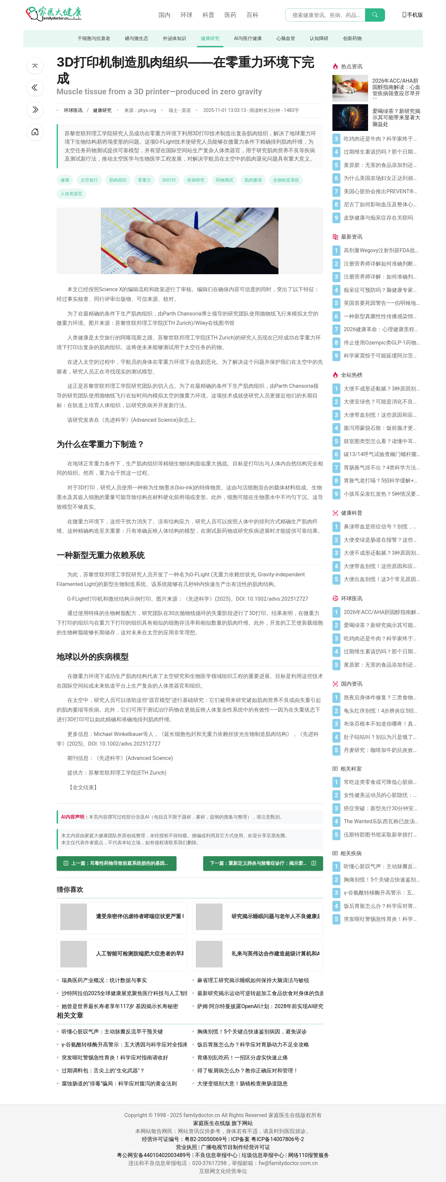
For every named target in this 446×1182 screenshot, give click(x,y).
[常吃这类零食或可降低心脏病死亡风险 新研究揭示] (382, 782)
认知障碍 (319, 38)
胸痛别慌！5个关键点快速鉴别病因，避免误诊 (252, 1031)
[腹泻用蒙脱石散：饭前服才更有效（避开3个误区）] (382, 428)
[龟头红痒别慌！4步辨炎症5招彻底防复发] (382, 711)
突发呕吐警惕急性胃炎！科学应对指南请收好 (115, 1057)
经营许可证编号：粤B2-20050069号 (184, 1139)
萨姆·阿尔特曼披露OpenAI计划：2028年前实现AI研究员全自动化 (273, 1006)
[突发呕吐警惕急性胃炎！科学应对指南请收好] (382, 919)
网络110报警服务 (308, 1155)
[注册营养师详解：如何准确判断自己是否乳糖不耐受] (382, 277)
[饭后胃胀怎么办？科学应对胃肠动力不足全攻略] (382, 906)
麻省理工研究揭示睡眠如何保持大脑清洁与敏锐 (253, 980)
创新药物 (352, 38)
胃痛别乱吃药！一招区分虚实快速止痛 (242, 1057)
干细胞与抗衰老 (94, 38)
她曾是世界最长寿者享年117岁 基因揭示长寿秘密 (120, 1006)
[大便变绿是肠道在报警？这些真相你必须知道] (382, 540)
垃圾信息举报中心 (262, 1155)
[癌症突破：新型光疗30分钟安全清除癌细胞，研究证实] (382, 809)
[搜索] (375, 15)
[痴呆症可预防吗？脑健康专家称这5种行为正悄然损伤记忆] (382, 290)
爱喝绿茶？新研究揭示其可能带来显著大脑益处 (396, 117)
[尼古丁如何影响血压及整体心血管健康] (382, 205)
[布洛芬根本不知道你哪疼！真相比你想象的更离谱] (382, 724)
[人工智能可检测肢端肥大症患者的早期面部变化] (75, 955)
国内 (165, 14)
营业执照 (186, 1147)
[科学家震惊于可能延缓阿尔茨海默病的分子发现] (382, 356)
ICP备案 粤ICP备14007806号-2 (267, 1139)
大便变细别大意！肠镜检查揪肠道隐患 (242, 1083)
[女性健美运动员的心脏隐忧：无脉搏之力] (382, 795)
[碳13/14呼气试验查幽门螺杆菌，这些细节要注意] (382, 454)
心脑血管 (285, 38)
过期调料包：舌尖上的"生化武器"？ (103, 1070)
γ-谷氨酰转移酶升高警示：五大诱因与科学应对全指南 (125, 1044)
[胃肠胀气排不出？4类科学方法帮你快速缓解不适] (382, 468)
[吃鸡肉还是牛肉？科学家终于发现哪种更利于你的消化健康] (382, 139)
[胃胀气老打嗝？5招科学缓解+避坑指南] (382, 481)
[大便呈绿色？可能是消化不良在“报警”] (382, 402)
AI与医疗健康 (248, 38)
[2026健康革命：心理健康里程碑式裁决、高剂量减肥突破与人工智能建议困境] (382, 329)
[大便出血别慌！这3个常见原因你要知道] (382, 579)
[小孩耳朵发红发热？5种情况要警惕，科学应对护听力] (382, 494)
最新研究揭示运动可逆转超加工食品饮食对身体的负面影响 (266, 993)
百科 (252, 14)
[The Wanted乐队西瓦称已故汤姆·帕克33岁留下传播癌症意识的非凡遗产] (382, 822)
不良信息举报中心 (216, 1155)
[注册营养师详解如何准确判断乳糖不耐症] (382, 264)
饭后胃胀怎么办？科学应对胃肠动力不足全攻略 (253, 1044)
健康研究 (210, 38)
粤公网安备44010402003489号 (154, 1155)
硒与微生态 (136, 38)
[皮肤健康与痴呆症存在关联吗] (382, 218)
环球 (187, 14)
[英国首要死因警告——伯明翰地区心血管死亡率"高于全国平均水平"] (382, 303)
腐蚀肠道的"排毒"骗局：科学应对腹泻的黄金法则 (119, 1083)
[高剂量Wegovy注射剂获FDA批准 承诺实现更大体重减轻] (382, 251)
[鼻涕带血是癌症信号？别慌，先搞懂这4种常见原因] (382, 527)
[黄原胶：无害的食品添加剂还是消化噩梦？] (382, 165)
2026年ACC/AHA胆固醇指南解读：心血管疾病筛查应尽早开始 (396, 88)
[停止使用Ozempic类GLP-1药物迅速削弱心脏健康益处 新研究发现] (382, 343)
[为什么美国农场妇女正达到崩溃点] (382, 178)
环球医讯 (73, 110)
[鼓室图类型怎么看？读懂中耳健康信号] (382, 441)
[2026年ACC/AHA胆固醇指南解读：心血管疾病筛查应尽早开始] (352, 88)
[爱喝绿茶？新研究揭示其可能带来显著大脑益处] (352, 117)
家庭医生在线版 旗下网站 (223, 1123)
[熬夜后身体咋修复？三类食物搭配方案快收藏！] (382, 698)
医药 (230, 14)
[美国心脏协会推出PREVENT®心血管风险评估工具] (382, 192)
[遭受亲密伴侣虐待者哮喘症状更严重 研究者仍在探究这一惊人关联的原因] (75, 917)
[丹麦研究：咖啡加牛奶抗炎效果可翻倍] (382, 750)
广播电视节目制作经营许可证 (235, 1147)
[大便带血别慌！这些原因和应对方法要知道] (382, 415)
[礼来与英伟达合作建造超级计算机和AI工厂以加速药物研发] (211, 955)
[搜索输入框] (335, 15)
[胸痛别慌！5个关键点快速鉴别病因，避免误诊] (382, 880)
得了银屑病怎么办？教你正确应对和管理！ (247, 1070)
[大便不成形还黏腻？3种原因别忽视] (382, 389)
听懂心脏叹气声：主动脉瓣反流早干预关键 (112, 1031)
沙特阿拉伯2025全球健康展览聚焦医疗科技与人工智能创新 (132, 993)
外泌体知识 (174, 38)
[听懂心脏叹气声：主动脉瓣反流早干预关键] (382, 867)
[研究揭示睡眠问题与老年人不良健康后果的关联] (211, 917)
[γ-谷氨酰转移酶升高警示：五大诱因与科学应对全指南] (382, 893)
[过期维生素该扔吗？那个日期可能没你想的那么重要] (382, 152)
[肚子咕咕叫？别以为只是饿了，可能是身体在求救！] (382, 737)
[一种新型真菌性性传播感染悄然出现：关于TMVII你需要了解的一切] (382, 316)
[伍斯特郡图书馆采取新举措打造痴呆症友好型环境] (382, 835)
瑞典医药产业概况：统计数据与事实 (104, 980)
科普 (209, 14)
